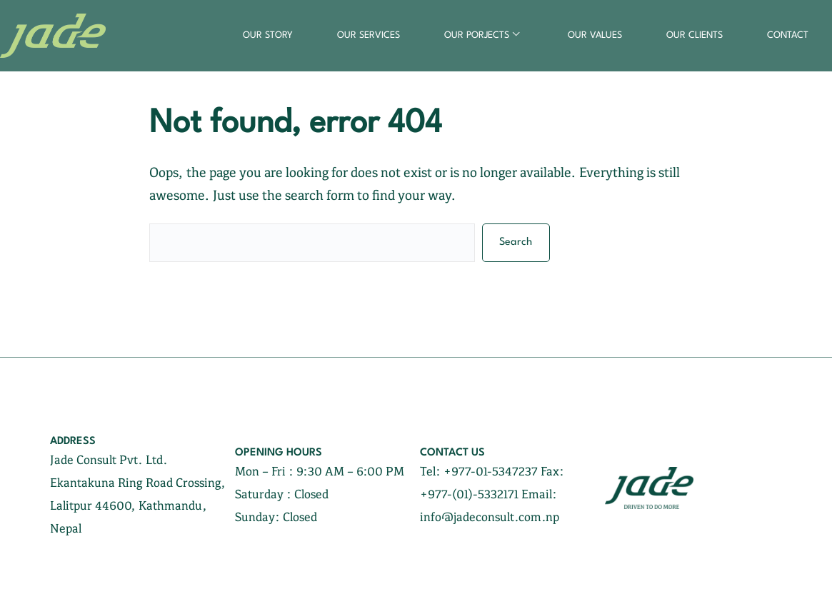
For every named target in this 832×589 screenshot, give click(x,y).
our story (268, 35)
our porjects (476, 35)
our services (368, 35)
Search (515, 242)
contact (787, 35)
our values (595, 35)
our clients (694, 35)
